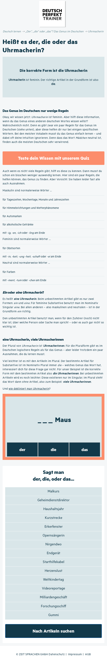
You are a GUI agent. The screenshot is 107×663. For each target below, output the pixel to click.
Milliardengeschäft (53, 597)
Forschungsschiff (53, 606)
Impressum (75, 654)
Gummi (53, 615)
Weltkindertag (53, 580)
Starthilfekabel (53, 562)
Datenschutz (57, 654)
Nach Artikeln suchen (53, 631)
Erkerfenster (54, 527)
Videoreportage (53, 589)
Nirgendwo (53, 544)
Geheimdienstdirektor (53, 500)
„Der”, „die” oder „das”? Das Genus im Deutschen (54, 31)
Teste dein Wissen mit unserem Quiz (53, 158)
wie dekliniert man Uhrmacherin (29, 388)
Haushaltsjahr (53, 509)
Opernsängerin (54, 536)
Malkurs (53, 491)
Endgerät (53, 553)
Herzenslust (53, 571)
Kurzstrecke (53, 518)
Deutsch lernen (12, 31)
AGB (88, 654)
